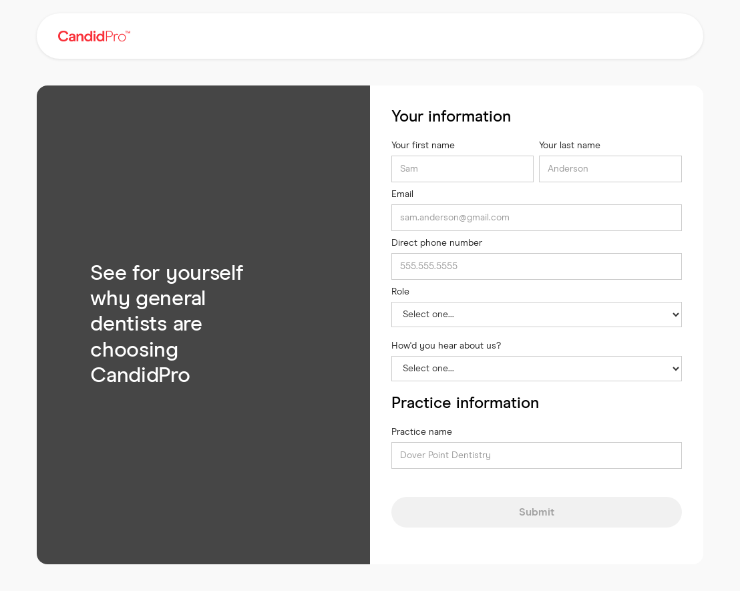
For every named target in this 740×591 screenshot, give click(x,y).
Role (400, 292)
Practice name (421, 432)
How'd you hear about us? (446, 346)
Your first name (423, 145)
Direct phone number (436, 243)
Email (402, 194)
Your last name (569, 145)
